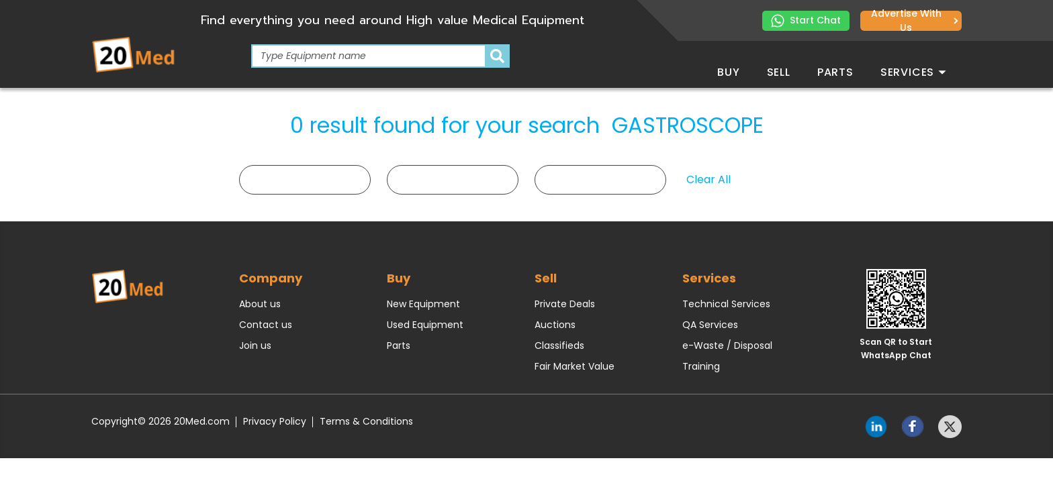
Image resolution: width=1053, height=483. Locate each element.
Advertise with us (914, 21)
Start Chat (806, 20)
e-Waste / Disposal (727, 345)
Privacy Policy (274, 421)
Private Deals (565, 304)
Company (270, 278)
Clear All (708, 179)
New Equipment (423, 304)
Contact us (265, 324)
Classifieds (559, 345)
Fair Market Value (574, 366)
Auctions (555, 324)
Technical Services (726, 304)
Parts (835, 72)
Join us (255, 345)
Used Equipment (425, 324)
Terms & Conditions (366, 421)
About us (260, 304)
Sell (778, 72)
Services (913, 72)
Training (701, 366)
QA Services (710, 324)
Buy (728, 72)
